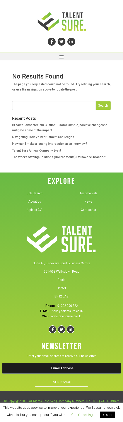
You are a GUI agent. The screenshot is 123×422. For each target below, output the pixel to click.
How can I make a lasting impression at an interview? (49, 143)
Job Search (35, 193)
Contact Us (88, 210)
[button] (61, 56)
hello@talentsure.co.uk (67, 311)
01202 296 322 (67, 306)
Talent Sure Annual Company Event (36, 150)
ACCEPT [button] (107, 415)
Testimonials (88, 193)
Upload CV (34, 210)
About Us (34, 201)
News (88, 201)
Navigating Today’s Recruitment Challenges (43, 137)
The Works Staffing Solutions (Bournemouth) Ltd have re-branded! (59, 157)
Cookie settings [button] (82, 415)
